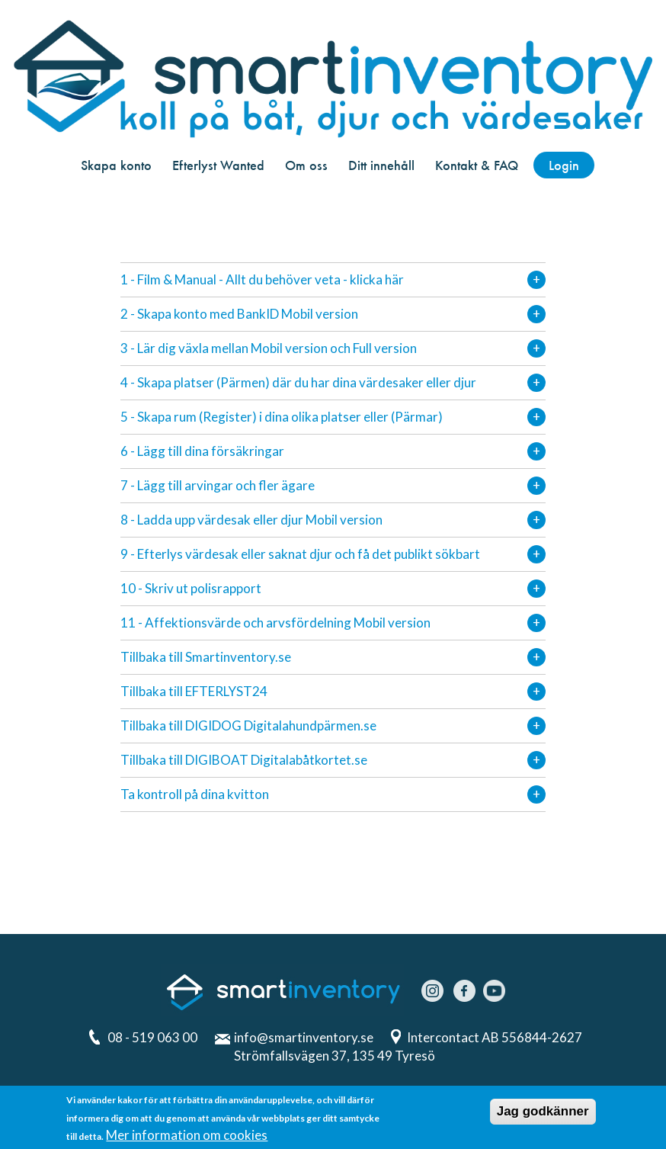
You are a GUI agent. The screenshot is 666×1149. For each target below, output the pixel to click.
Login (564, 165)
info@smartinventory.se (303, 1037)
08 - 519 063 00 (152, 1037)
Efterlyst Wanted (218, 165)
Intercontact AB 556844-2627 (495, 1037)
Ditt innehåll (381, 165)
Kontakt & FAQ (476, 165)
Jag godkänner (543, 1111)
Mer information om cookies (186, 1135)
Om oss (306, 165)
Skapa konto (116, 165)
